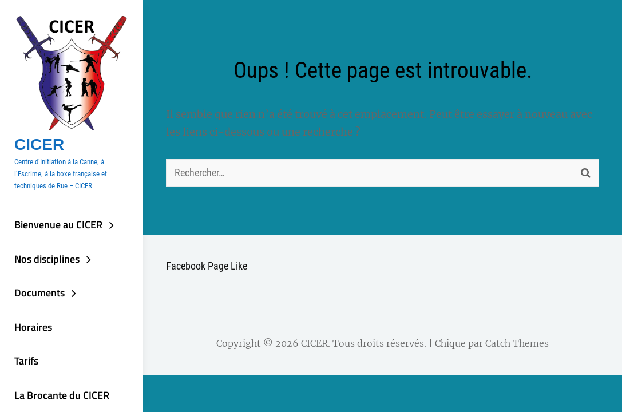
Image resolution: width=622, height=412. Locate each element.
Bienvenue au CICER (58, 224)
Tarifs (26, 361)
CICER (39, 144)
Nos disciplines (47, 259)
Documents (39, 292)
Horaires (33, 327)
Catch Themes (517, 343)
